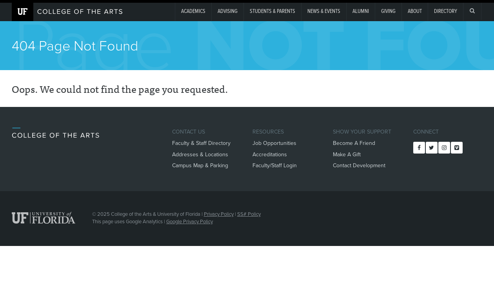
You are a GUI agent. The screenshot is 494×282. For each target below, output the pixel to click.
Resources (268, 131)
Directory (445, 11)
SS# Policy (249, 214)
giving (388, 11)
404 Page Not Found (75, 46)
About (415, 11)
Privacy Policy (219, 214)
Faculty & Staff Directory (201, 143)
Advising (228, 11)
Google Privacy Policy (189, 222)
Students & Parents (272, 11)
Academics (193, 11)
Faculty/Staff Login (274, 165)
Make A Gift (347, 154)
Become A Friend (354, 143)
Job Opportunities (274, 143)
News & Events (323, 11)
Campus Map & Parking (200, 165)
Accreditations (269, 154)
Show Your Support (362, 131)
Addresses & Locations (200, 154)
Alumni (360, 11)
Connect (426, 131)
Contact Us (188, 131)
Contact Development (359, 165)
